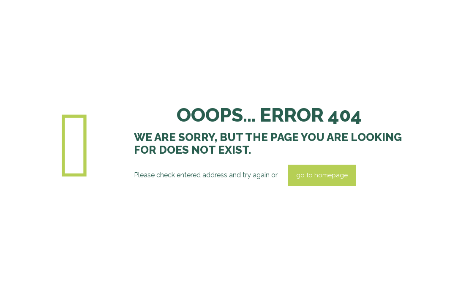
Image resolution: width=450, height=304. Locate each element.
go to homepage (322, 175)
